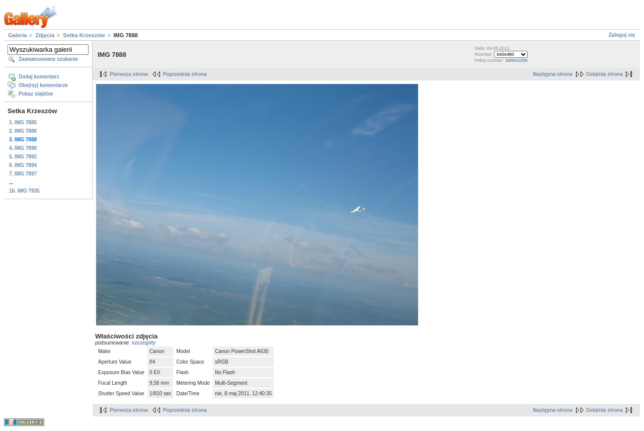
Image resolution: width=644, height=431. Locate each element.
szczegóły (143, 343)
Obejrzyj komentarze (43, 85)
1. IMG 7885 (23, 122)
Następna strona (552, 74)
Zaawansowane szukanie (48, 59)
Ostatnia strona (604, 74)
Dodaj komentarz (39, 76)
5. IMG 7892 (23, 156)
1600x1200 (516, 60)
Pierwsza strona (129, 74)
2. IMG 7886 (23, 131)
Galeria (17, 35)
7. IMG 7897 (23, 174)
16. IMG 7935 (24, 191)
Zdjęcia (44, 35)
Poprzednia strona (185, 74)
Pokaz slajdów (36, 94)
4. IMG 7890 (23, 148)
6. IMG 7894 (23, 165)
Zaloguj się (622, 35)
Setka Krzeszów (84, 35)
